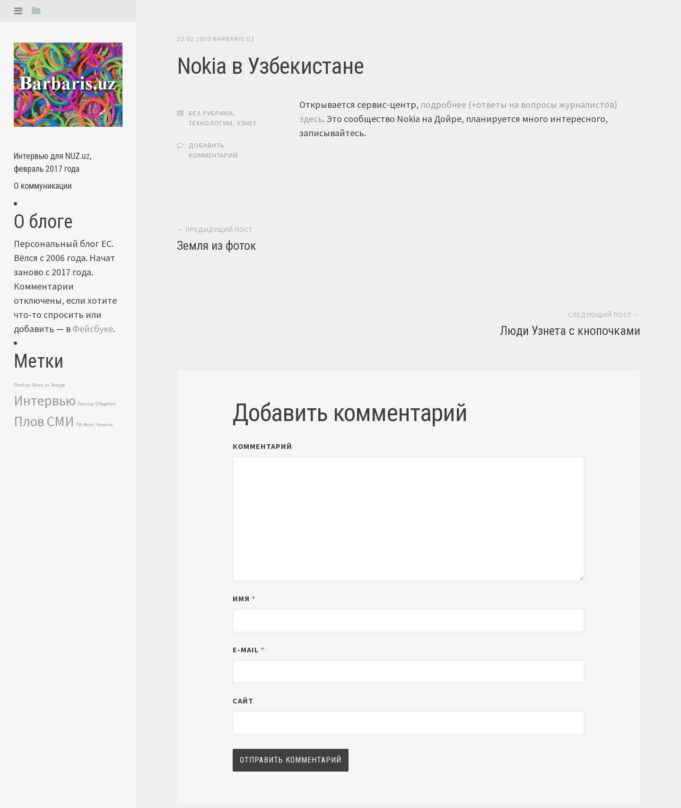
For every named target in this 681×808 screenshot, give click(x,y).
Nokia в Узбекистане (268, 65)
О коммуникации (43, 186)
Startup (22, 385)
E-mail (248, 566)
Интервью (45, 400)
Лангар (86, 404)
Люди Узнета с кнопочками (570, 247)
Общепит (106, 404)
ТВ (78, 425)
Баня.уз (40, 385)
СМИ (60, 421)
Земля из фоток (216, 247)
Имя (244, 514)
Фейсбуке (92, 328)
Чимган (104, 425)
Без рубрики (211, 112)
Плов (29, 421)
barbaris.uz (234, 39)
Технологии (211, 122)
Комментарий (262, 362)
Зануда (58, 385)
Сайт (243, 617)
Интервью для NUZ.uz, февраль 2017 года (52, 162)
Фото (88, 425)
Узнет (247, 122)
